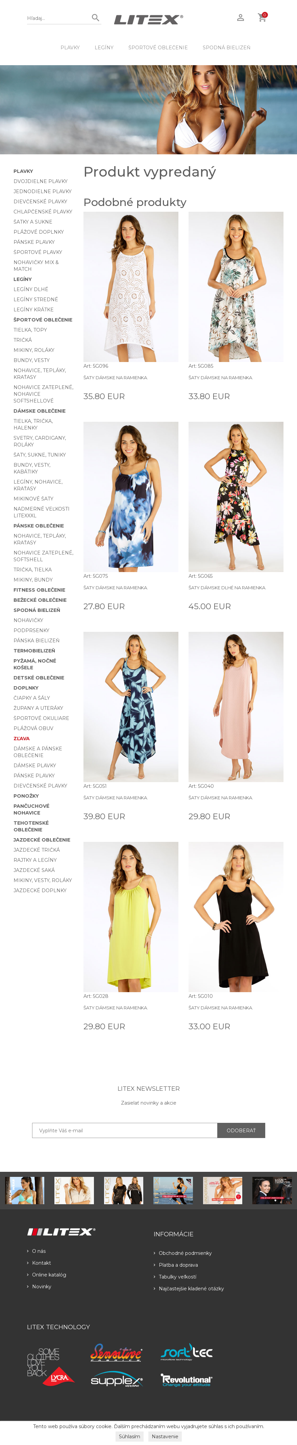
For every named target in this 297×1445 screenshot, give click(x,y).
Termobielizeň (34, 651)
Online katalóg (46, 1275)
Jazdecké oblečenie (42, 840)
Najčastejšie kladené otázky (189, 1289)
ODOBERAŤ (241, 1131)
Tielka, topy (30, 330)
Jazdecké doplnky (40, 890)
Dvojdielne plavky (41, 181)
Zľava (22, 739)
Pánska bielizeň (36, 641)
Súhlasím (129, 1437)
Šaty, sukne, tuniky (40, 455)
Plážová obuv (33, 728)
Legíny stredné (36, 299)
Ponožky (26, 796)
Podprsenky (31, 630)
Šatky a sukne (33, 222)
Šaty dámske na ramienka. (115, 377)
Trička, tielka (33, 570)
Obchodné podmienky (183, 1253)
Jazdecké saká (34, 870)
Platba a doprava (176, 1265)
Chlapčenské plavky (43, 212)
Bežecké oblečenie (40, 600)
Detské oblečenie (39, 678)
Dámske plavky (35, 766)
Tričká (23, 340)
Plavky (70, 48)
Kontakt (39, 1263)
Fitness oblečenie (39, 590)
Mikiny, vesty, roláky (43, 880)
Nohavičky (28, 620)
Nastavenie (165, 1437)
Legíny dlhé (31, 289)
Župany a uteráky (38, 708)
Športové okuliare (41, 718)
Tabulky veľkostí (175, 1277)
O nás (36, 1251)
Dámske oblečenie (40, 411)
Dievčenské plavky (40, 202)
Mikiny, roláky (34, 350)
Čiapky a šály (32, 698)
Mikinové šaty (33, 499)
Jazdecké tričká (37, 850)
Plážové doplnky (39, 232)
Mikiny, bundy (33, 580)
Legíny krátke (34, 310)
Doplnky (26, 688)
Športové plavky (38, 252)
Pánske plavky (34, 242)
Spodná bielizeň (226, 48)
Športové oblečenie (158, 48)
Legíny (104, 48)
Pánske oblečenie (39, 526)
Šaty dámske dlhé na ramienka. (227, 587)
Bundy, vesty (32, 360)
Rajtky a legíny (35, 860)
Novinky (39, 1287)
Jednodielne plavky (43, 191)
